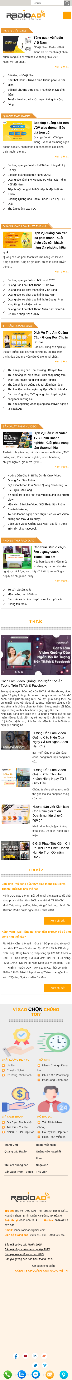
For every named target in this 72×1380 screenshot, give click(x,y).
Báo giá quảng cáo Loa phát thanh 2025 (28, 1259)
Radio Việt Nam (46, 1144)
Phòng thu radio (17, 604)
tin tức (36, 622)
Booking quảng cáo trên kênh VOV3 (29, 174)
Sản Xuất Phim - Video (18, 1171)
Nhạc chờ (42, 1165)
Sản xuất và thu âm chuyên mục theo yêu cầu (35, 599)
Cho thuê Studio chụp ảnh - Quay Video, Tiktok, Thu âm (49, 552)
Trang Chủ (11, 1144)
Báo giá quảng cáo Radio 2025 (23, 1244)
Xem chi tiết (57, 920)
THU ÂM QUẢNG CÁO (17, 325)
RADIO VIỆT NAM (14, 31)
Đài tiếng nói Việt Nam (21, 75)
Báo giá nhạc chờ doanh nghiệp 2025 (27, 1249)
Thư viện (41, 1171)
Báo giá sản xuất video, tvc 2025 (24, 1254)
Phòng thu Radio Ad (19, 540)
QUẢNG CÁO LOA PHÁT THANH (24, 226)
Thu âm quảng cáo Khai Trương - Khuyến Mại (35, 370)
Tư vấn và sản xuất (19, 589)
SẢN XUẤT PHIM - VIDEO (19, 426)
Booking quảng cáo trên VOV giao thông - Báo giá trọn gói (51, 127)
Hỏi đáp (36, 870)
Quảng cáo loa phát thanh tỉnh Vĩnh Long (32, 289)
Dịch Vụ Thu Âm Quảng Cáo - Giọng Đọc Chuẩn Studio (51, 337)
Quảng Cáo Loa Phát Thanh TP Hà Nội (31, 285)
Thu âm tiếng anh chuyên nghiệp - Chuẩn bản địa (37, 389)
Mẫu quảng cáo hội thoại (22, 594)
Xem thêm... (62, 66)
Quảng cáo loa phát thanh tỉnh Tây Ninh (31, 294)
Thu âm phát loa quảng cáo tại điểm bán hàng (35, 384)
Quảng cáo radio (16, 116)
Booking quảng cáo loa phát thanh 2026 (31, 280)
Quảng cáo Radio (15, 1151)
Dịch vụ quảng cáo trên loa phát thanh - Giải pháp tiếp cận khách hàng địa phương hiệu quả (35, 242)
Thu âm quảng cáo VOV (22, 208)
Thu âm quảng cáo (16, 1165)
